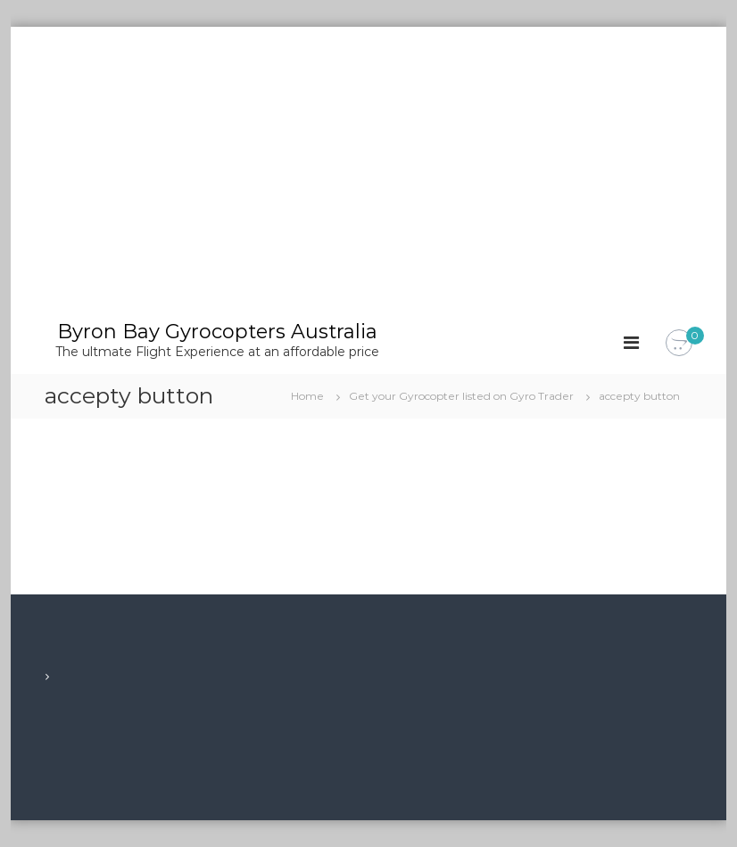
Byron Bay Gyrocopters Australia (217, 332)
